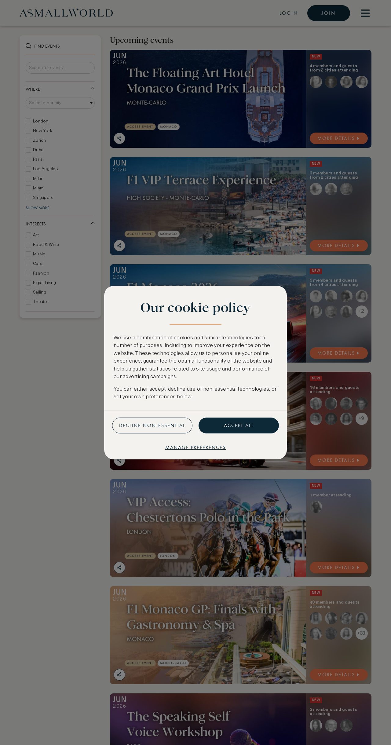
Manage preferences (195, 447)
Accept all (239, 425)
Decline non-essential (152, 425)
